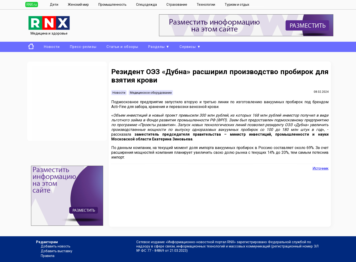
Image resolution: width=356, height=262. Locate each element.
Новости (52, 47)
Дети (54, 4)
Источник (321, 168)
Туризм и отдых (237, 4)
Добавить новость (55, 246)
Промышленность (112, 4)
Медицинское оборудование (151, 92)
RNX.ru (32, 4)
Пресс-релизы (83, 47)
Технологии (206, 4)
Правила (47, 256)
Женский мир (78, 4)
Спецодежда (146, 4)
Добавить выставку (56, 251)
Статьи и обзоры (122, 47)
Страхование (176, 4)
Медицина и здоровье (49, 31)
